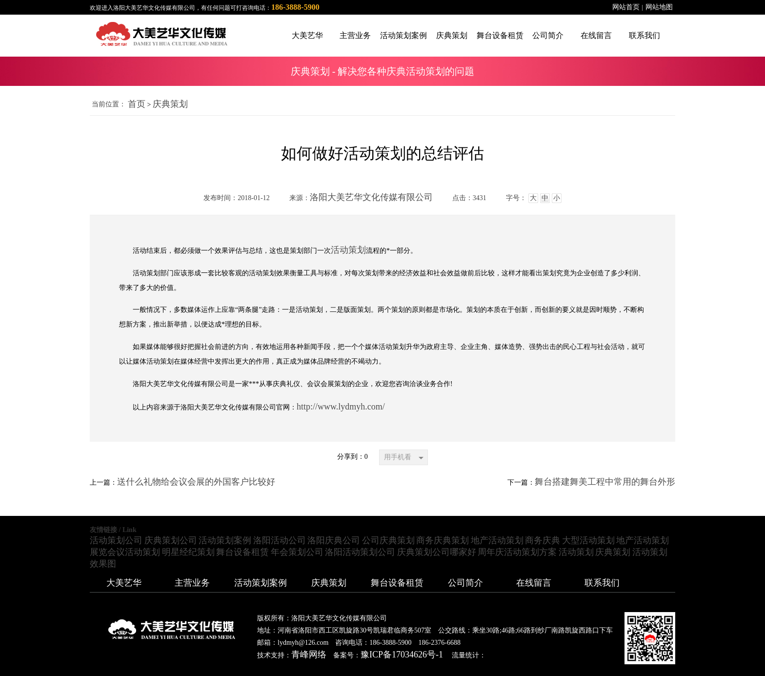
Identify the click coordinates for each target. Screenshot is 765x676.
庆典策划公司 (170, 540)
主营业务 (192, 583)
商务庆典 (542, 540)
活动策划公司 (116, 540)
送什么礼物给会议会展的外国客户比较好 (196, 482)
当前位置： (109, 104)
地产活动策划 (497, 540)
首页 (136, 104)
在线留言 (533, 583)
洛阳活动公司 (279, 540)
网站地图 (659, 7)
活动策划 (348, 250)
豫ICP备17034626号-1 (402, 654)
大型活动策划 (588, 540)
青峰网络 (308, 654)
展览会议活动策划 (125, 552)
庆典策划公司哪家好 (436, 552)
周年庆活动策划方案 (517, 552)
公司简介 (465, 583)
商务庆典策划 (442, 540)
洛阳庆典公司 (333, 540)
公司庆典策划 (388, 540)
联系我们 (602, 583)
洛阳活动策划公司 (360, 552)
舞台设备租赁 (242, 552)
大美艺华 (123, 583)
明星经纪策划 (188, 552)
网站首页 (626, 7)
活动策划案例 (225, 540)
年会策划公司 (297, 552)
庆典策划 (170, 104)
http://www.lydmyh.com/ (341, 406)
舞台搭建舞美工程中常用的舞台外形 (605, 482)
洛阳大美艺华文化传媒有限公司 (371, 197)
